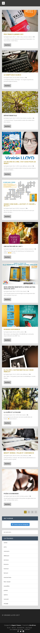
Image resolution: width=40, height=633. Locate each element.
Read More (7, 45)
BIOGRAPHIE (20, 627)
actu (22, 37)
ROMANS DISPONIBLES (12, 329)
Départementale (10, 116)
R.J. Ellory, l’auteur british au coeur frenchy (19, 371)
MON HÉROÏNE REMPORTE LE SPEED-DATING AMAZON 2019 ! (19, 288)
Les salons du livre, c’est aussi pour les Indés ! (20, 162)
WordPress (32, 625)
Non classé (23, 118)
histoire (26, 249)
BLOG (8, 627)
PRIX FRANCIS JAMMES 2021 (13, 34)
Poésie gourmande (11, 494)
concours (25, 37)
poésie (26, 496)
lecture (22, 77)
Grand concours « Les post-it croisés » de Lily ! (20, 205)
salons (30, 37)
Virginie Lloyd (8, 37)
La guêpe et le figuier (12, 412)
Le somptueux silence (12, 75)
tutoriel (6, 599)
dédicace (25, 166)
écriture (22, 249)
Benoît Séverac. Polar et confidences (19, 453)
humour (31, 249)
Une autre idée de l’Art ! (13, 246)
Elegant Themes (16, 625)
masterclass (7, 577)
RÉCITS (14, 627)
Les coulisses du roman (16, 629)
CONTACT (27, 629)
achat (22, 332)
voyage (6, 603)
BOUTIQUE (29, 627)
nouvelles (28, 118)
